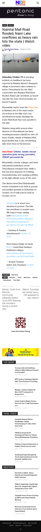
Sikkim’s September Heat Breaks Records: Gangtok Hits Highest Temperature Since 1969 (26, 486)
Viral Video (16, 280)
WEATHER (8, 467)
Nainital (35, 277)
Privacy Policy (27, 525)
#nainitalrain (23, 222)
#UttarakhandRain (15, 219)
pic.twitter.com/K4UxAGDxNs (20, 256)
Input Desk (14, 275)
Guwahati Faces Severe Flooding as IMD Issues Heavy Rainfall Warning (26, 498)
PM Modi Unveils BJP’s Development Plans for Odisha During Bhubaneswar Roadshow (26, 435)
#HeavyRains (13, 253)
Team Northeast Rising (11, 49)
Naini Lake (33, 107)
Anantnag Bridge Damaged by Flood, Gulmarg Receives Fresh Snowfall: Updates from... (26, 457)
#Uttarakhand (26, 253)
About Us (18, 525)
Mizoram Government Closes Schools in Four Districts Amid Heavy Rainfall (26, 509)
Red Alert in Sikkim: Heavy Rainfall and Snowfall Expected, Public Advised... (26, 475)
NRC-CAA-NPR (32, 523)
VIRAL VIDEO (9, 413)
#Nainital (11, 203)
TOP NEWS (8, 362)
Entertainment (7, 523)
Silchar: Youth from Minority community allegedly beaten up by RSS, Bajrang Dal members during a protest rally (11, 299)
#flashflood (12, 222)
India (4, 25)
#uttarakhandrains (19, 216)
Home (4, 21)
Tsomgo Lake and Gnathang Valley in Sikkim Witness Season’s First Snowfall (27, 370)
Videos (10, 25)
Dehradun (12, 277)
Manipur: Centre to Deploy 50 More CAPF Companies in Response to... (25, 392)
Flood (19, 277)
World (11, 525)
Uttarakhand (7, 280)
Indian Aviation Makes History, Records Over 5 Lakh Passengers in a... (27, 403)
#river (9, 247)
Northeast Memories (19, 523)
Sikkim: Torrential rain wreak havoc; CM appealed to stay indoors (30, 293)
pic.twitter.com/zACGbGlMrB (20, 225)
